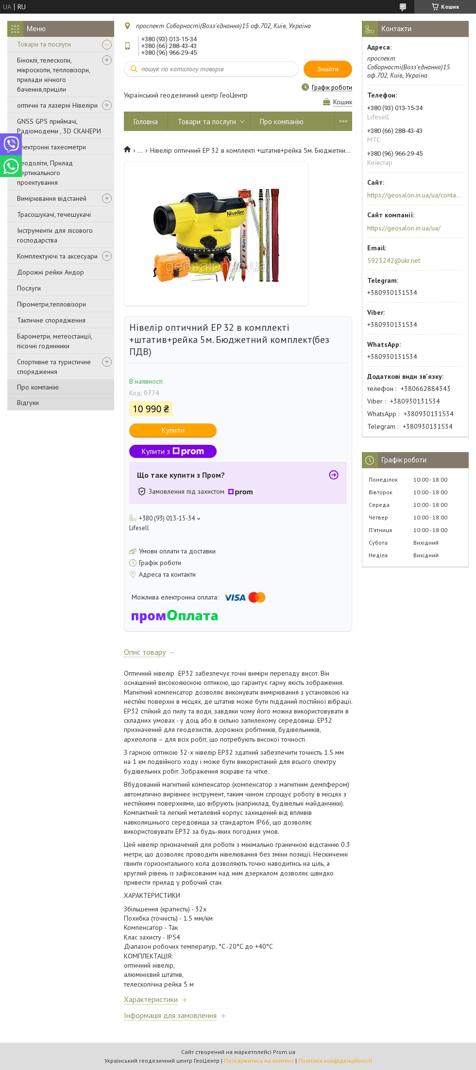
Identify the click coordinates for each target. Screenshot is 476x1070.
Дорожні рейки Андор (50, 272)
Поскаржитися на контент (259, 1060)
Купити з (173, 451)
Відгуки (28, 402)
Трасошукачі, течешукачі (54, 214)
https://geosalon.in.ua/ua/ (404, 228)
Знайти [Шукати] (328, 69)
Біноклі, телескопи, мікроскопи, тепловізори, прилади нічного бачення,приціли (53, 75)
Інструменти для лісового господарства (55, 235)
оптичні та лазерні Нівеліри (57, 105)
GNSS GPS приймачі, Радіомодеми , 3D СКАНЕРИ (59, 126)
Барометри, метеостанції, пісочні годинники (54, 341)
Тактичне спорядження (51, 320)
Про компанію (38, 387)
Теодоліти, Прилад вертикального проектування (45, 173)
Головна (146, 121)
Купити (173, 430)
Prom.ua (284, 1051)
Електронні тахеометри (51, 147)
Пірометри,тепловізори (51, 304)
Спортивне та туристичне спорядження (54, 366)
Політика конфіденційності (335, 1060)
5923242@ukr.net (393, 260)
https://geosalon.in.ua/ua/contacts (414, 195)
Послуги (29, 288)
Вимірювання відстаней (51, 198)
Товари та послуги (44, 44)
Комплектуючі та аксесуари (57, 256)
